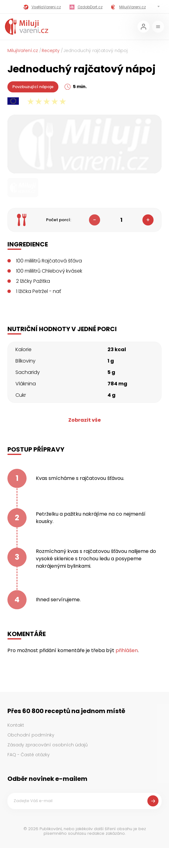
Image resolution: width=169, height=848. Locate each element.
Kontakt (15, 725)
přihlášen (127, 650)
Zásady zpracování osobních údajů (47, 745)
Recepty (51, 50)
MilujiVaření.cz (22, 50)
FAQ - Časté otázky (28, 755)
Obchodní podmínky (30, 735)
